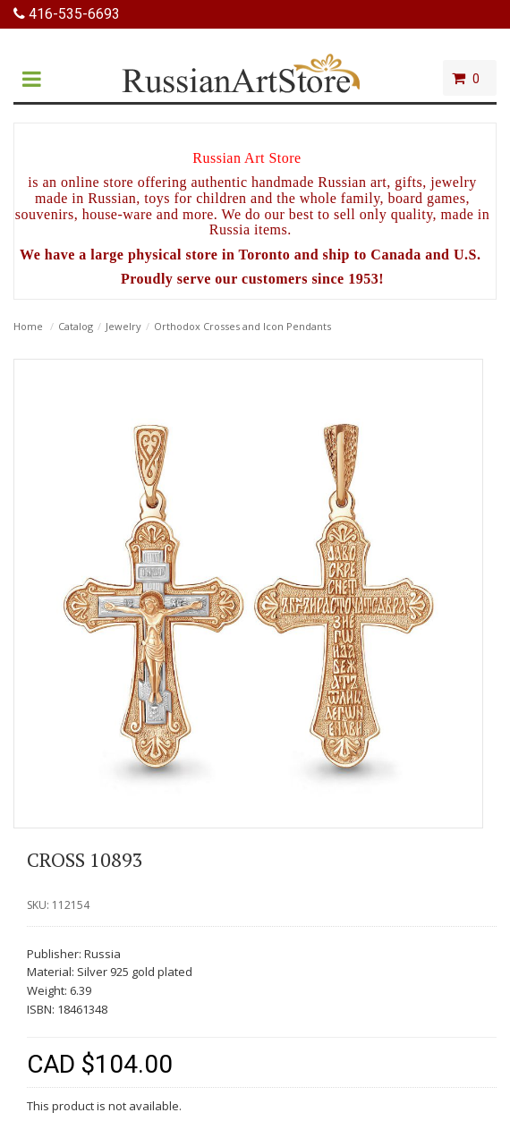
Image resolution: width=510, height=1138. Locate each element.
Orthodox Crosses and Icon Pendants (242, 326)
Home (28, 326)
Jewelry (123, 326)
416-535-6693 (66, 13)
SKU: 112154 (58, 905)
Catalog (75, 326)
